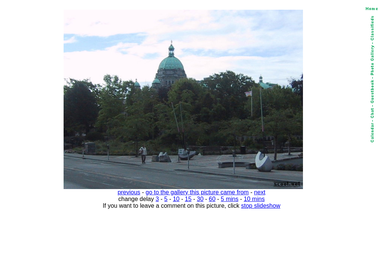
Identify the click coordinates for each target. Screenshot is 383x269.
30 (200, 199)
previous (129, 192)
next (259, 192)
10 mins (254, 199)
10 (176, 199)
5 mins (229, 199)
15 (188, 199)
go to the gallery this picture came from (197, 192)
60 (212, 199)
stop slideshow (261, 205)
